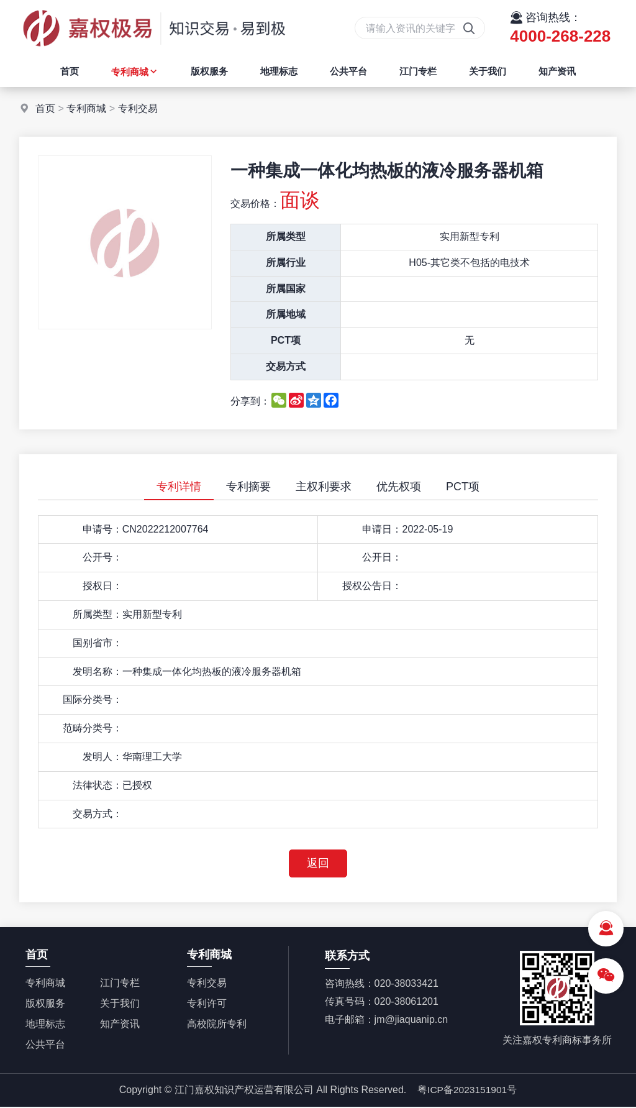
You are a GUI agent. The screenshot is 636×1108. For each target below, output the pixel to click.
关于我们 (487, 71)
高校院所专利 (217, 1025)
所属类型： (97, 614)
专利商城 (134, 71)
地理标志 (279, 71)
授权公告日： (372, 585)
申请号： (102, 529)
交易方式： (97, 813)
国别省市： (97, 643)
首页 (69, 71)
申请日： (382, 529)
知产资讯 (557, 71)
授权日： (102, 585)
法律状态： (97, 785)
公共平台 (348, 71)
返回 (318, 864)
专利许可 (207, 1004)
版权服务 (209, 71)
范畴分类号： (92, 728)
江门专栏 (418, 71)
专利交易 (138, 108)
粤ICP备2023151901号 (467, 1091)
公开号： (102, 557)
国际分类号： (92, 699)
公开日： (382, 557)
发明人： (102, 756)
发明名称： (97, 671)
